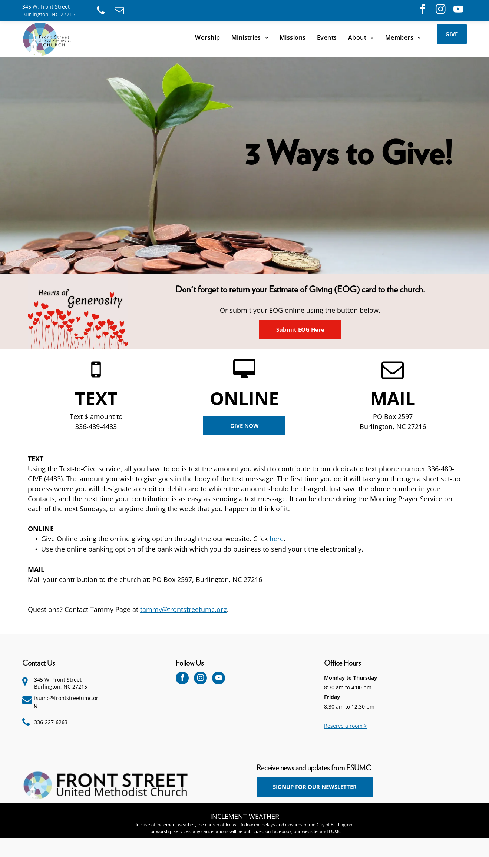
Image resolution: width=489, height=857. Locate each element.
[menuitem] (207, 37)
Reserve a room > (345, 725)
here (277, 538)
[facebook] (422, 10)
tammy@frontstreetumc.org (183, 609)
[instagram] (440, 10)
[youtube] (458, 10)
